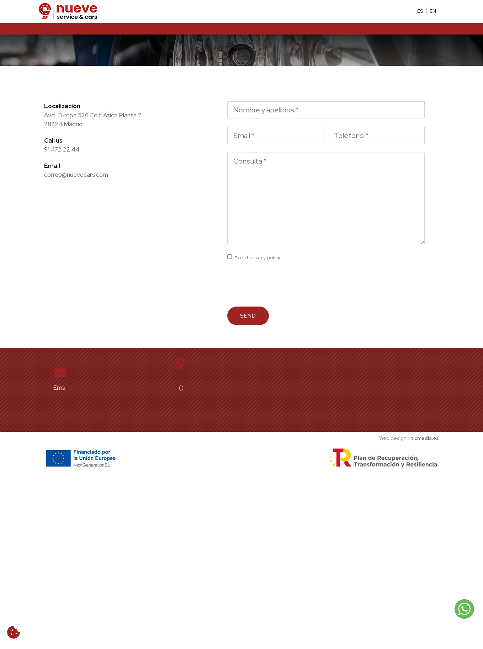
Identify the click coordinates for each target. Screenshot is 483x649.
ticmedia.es (425, 438)
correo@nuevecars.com (76, 175)
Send (248, 315)
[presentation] (281, 284)
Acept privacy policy (257, 257)
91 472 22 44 (61, 149)
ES (420, 11)
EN (433, 11)
